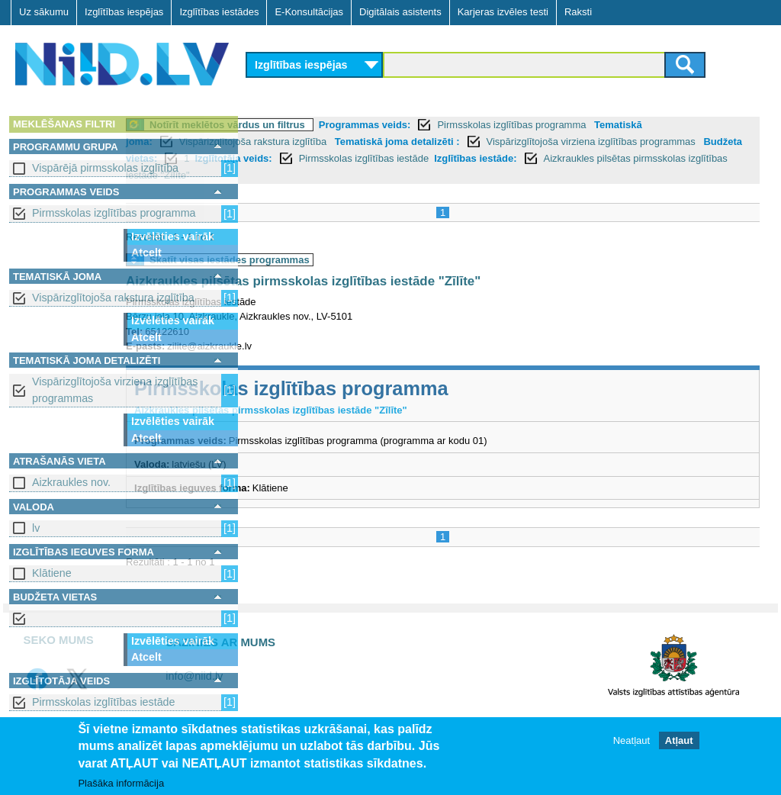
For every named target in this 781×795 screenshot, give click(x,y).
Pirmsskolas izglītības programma (114, 213)
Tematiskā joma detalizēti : (577, 141)
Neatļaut (631, 740)
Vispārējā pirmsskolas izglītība (105, 168)
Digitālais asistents (400, 12)
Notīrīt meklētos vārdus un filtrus (351, 124)
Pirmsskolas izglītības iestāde (103, 702)
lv (36, 528)
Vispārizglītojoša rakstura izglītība (113, 297)
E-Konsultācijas (309, 12)
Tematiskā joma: (294, 141)
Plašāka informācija (121, 783)
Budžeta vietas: (429, 158)
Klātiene (52, 573)
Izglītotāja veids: (541, 158)
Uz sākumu (44, 12)
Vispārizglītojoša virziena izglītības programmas (115, 389)
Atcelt (146, 252)
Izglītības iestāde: (329, 175)
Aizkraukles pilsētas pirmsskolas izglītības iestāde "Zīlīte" (522, 175)
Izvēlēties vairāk (172, 236)
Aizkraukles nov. (71, 482)
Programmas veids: (489, 124)
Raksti (578, 12)
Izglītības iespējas (124, 12)
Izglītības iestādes (219, 12)
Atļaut (679, 740)
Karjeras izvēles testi (503, 12)
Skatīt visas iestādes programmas (354, 260)
